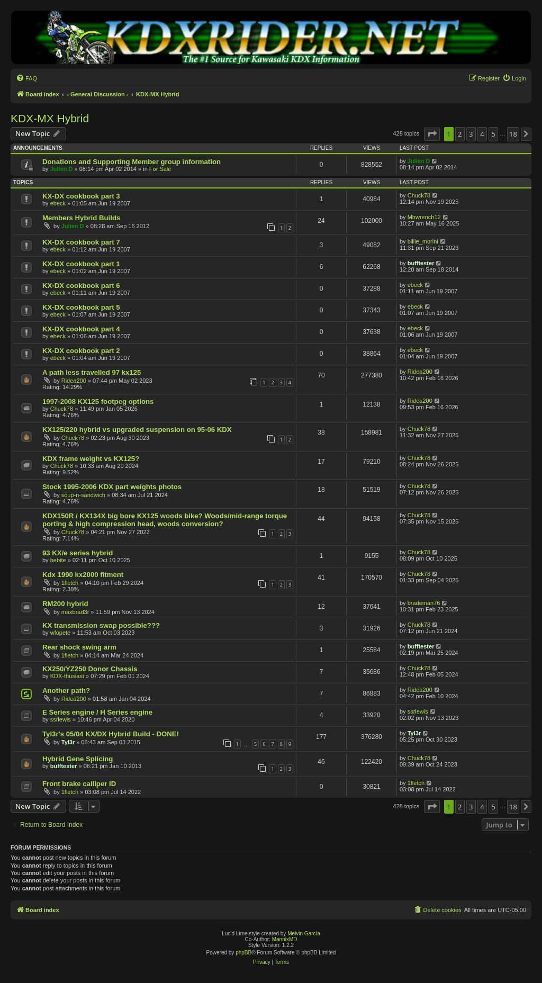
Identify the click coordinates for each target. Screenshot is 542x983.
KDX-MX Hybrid (50, 118)
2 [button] (460, 134)
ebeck (58, 203)
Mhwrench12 (424, 217)
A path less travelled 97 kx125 (91, 372)
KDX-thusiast (67, 676)
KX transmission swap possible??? (101, 625)
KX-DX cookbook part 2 (81, 351)
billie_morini (423, 241)
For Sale (160, 169)
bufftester (421, 263)
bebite (58, 560)
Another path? (66, 691)
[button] (432, 134)
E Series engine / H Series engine (97, 712)
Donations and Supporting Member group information (131, 162)
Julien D (61, 169)
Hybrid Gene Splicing (77, 759)
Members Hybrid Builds (81, 218)
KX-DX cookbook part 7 (81, 242)
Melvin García (303, 933)
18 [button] (513, 134)
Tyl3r (68, 742)
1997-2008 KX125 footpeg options (97, 401)
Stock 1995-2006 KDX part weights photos (112, 487)
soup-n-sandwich (83, 495)
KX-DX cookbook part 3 (81, 196)
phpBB (243, 952)
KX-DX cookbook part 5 (81, 307)
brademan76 (424, 603)
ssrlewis (60, 719)
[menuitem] (26, 78)
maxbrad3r (75, 612)
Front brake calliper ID (79, 784)
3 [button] (471, 134)
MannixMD (284, 939)
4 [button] (482, 134)
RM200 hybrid (65, 604)
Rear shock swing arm (79, 647)
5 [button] (493, 134)
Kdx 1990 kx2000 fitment (82, 575)
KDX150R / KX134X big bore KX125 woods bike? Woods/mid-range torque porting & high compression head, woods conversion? (164, 520)
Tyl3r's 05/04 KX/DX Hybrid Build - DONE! (110, 734)
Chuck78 (419, 195)
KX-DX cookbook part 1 (81, 264)
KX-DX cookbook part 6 (81, 286)
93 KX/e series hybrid (77, 553)
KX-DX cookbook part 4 (81, 329)
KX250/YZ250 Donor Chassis (90, 669)
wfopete (60, 632)
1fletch (69, 583)
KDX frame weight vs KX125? (90, 459)
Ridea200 (73, 380)
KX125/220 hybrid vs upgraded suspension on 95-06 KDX (137, 430)
